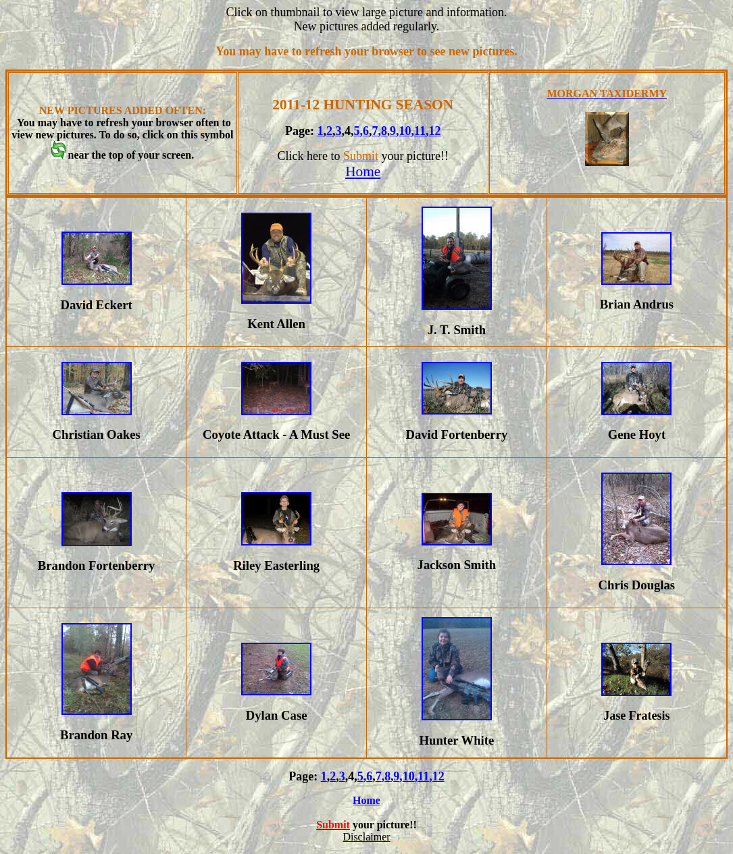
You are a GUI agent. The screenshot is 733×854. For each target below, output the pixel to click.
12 (434, 131)
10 (405, 131)
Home (362, 171)
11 (420, 131)
